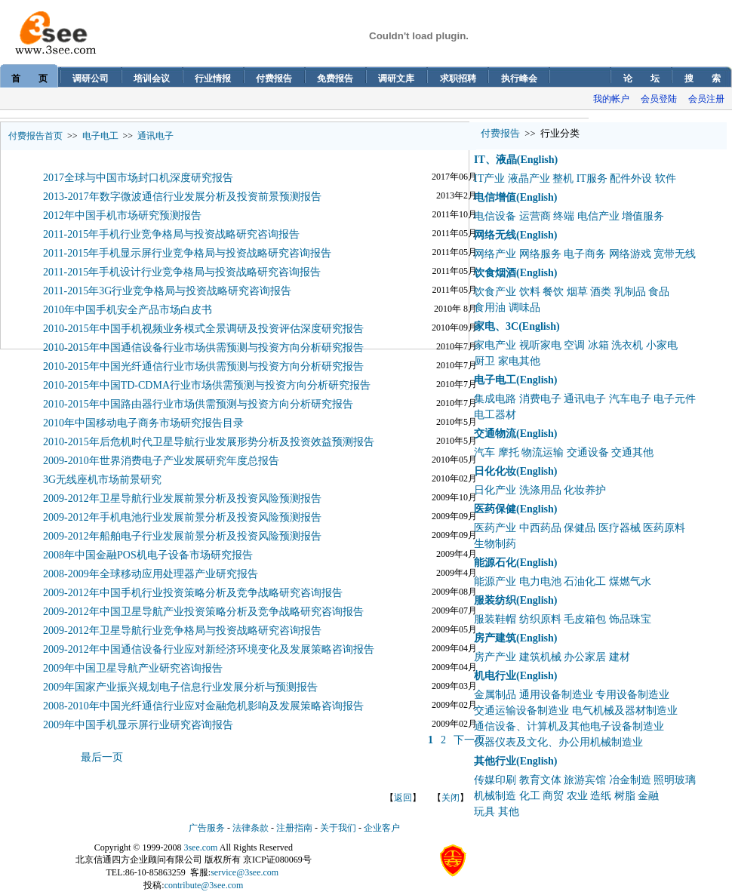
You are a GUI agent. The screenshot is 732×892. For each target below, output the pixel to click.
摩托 (508, 452)
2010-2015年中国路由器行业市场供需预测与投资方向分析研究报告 (198, 404)
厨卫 (484, 361)
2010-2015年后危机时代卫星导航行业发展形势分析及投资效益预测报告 (208, 442)
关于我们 (338, 828)
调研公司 (90, 78)
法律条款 (250, 828)
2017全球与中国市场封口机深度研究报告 (138, 177)
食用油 (490, 307)
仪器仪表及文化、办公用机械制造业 (558, 742)
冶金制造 (630, 780)
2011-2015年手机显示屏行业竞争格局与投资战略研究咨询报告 (187, 253)
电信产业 (598, 216)
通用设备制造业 (556, 694)
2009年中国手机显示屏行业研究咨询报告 (138, 725)
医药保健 (495, 509)
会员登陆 (659, 99)
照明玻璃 (675, 780)
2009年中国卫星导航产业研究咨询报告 (133, 668)
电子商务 (585, 254)
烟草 (577, 291)
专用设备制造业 (632, 694)
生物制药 (495, 543)
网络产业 (495, 254)
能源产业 (495, 581)
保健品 (579, 528)
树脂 (624, 795)
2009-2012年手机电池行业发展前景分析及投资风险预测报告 (182, 517)
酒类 (600, 291)
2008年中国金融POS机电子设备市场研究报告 (148, 555)
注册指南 (294, 828)
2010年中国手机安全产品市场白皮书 (127, 309)
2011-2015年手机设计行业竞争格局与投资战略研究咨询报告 (182, 272)
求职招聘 (458, 78)
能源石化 (495, 562)
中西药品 (540, 528)
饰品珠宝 (630, 619)
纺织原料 (540, 619)
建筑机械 (540, 657)
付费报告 (274, 78)
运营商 (535, 216)
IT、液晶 (495, 159)
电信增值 (495, 197)
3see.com (200, 847)
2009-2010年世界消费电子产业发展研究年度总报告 (161, 460)
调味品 (524, 307)
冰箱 (598, 345)
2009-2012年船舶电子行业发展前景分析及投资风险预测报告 (182, 536)
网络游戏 (630, 254)
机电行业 (495, 675)
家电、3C (496, 326)
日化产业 (495, 490)
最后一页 (102, 757)
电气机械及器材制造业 (625, 710)
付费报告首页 (35, 136)
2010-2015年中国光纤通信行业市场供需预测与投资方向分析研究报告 (203, 366)
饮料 (529, 291)
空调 (574, 345)
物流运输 (542, 452)
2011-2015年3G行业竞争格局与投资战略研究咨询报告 (167, 291)
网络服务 (540, 254)
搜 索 (702, 78)
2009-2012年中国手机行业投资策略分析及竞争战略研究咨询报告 (193, 592)
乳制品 (630, 291)
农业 (577, 795)
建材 (619, 657)
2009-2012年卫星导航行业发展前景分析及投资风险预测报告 (182, 498)
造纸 (600, 795)
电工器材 (495, 414)
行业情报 (213, 78)
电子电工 (100, 136)
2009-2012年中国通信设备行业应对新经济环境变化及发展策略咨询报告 (208, 649)
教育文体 (540, 780)
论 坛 (641, 78)
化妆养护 (585, 490)
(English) (537, 159)
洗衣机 (627, 345)
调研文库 (396, 78)
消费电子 (540, 398)
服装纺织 (495, 600)
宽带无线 (675, 254)
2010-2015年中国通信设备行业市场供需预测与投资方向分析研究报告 (203, 347)
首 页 (29, 78)
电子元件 (675, 398)
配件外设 (631, 178)
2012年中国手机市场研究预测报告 (122, 215)
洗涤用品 (540, 490)
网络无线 (495, 235)
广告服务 (207, 828)
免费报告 (335, 78)
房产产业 (495, 657)
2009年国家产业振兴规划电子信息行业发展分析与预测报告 (180, 687)
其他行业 (495, 761)
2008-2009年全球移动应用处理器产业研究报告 (150, 574)
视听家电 (540, 345)
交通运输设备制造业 (521, 710)
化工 (529, 795)
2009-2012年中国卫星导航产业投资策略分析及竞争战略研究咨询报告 (203, 611)
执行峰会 (519, 78)
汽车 (484, 452)
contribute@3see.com (204, 885)
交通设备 (588, 452)
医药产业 (495, 528)
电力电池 (540, 581)
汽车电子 (630, 398)
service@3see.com (244, 872)
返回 (403, 797)
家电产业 (495, 345)
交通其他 (632, 452)
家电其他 (519, 361)
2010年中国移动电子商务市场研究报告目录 (143, 423)
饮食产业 (495, 291)
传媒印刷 (495, 780)
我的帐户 (611, 99)
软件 (665, 178)
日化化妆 (495, 471)
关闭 (450, 797)
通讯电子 (155, 136)
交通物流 (495, 433)
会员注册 (706, 99)
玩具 (484, 811)
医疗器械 (619, 528)
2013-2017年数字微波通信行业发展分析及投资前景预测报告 (182, 196)
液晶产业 (529, 178)
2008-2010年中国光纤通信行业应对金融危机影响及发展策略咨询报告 (203, 706)
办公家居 (585, 657)
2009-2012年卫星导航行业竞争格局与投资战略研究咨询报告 (182, 630)
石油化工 (585, 581)
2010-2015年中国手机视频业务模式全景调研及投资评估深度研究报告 (203, 328)
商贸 (553, 795)
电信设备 (495, 216)
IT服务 (592, 178)
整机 (563, 178)
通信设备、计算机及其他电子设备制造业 (569, 726)
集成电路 (495, 398)
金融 (648, 795)
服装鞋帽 (495, 619)
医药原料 (664, 528)
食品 (658, 291)
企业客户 (382, 828)
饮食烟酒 (495, 272)
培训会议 (152, 78)
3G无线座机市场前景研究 (102, 479)
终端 (563, 216)
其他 (508, 811)
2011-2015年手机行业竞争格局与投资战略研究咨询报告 (171, 234)
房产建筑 (495, 638)
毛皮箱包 (585, 619)
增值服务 (643, 216)
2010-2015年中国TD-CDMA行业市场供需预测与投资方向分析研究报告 (207, 385)
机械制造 (495, 795)
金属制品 (495, 694)
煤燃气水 (630, 581)
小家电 (662, 345)
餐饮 (553, 291)
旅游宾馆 (585, 780)
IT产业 (489, 178)
